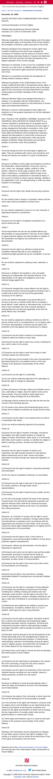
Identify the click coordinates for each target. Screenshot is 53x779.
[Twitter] (29, 770)
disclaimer (35, 777)
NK (35, 2)
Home (4, 10)
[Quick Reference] (38, 2)
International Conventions (32, 10)
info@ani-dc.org (19, 770)
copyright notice (20, 777)
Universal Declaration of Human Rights (33, 747)
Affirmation (10, 2)
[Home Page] (42, 2)
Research (28, 2)
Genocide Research (14, 10)
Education (19, 2)
